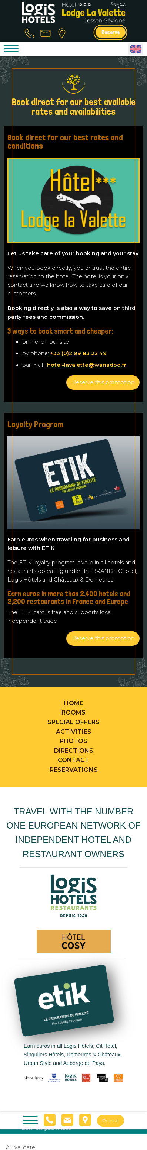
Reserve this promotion (103, 382)
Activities (73, 731)
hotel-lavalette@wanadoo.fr (86, 365)
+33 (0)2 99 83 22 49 (78, 353)
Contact (73, 760)
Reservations (74, 769)
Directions (73, 750)
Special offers (73, 722)
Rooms (73, 712)
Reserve (110, 32)
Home (73, 703)
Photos (73, 741)
